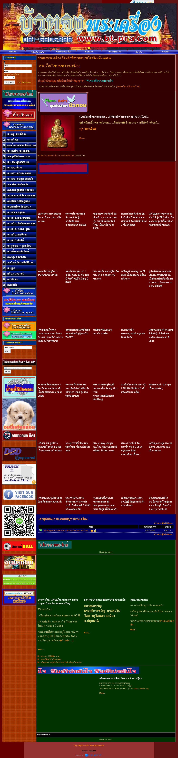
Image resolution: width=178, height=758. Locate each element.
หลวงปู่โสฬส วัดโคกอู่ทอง (51, 659)
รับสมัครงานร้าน (43, 735)
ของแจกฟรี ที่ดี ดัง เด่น (50, 656)
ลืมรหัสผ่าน (26, 82)
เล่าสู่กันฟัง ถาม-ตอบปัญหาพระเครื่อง (62, 519)
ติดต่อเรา (165, 52)
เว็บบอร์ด (89, 52)
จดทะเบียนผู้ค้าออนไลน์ (128, 86)
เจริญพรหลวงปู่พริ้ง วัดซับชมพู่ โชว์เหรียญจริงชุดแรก (61, 662)
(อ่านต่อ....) (66, 640)
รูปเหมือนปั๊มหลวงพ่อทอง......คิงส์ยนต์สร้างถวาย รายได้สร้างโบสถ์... (114, 116)
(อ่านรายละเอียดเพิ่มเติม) (138, 689)
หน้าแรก (12, 52)
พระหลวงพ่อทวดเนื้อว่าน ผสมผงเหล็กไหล (57, 156)
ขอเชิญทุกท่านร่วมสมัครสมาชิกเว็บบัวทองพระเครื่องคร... (66, 530)
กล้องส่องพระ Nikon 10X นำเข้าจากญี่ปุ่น (120, 678)
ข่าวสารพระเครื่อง (63, 52)
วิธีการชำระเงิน (114, 52)
